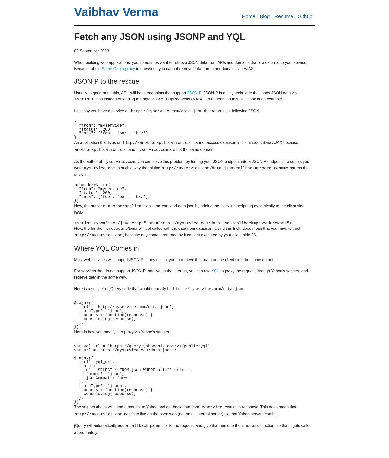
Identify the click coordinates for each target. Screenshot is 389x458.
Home (248, 16)
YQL (215, 276)
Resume (284, 16)
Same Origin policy (118, 69)
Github (305, 16)
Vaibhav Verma (116, 12)
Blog (265, 16)
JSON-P (194, 93)
